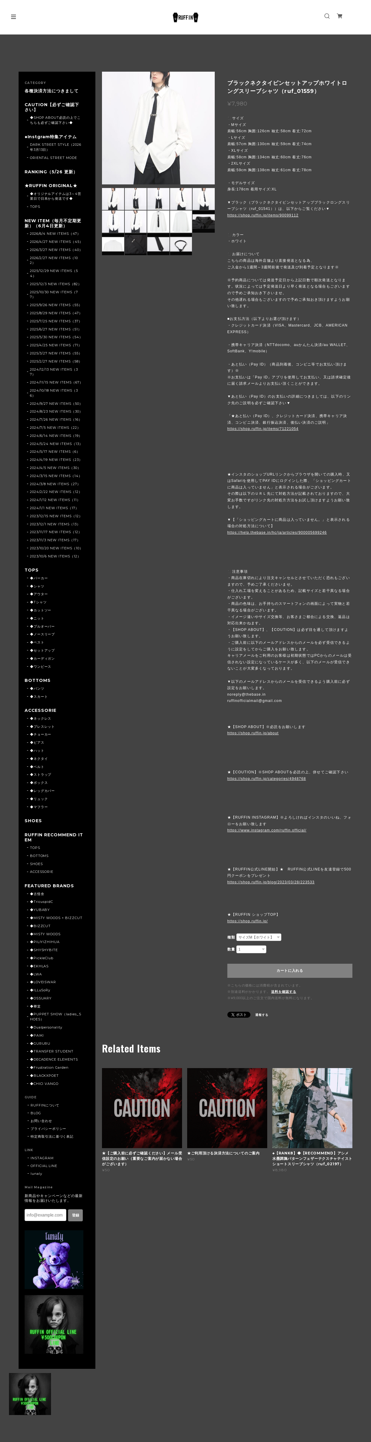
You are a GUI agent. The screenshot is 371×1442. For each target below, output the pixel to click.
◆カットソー (41, 611)
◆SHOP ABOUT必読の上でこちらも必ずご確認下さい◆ (55, 120)
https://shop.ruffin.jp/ (247, 921)
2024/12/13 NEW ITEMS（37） (54, 372)
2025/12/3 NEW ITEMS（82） (56, 284)
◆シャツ (37, 587)
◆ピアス (37, 744)
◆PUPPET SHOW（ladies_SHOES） (55, 1018)
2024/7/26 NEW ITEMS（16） (56, 420)
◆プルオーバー (42, 627)
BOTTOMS (38, 681)
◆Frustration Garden (49, 1069)
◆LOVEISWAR (43, 983)
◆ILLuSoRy (40, 992)
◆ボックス (39, 784)
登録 (75, 1217)
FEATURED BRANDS (49, 887)
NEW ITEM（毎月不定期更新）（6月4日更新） (53, 224)
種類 (231, 937)
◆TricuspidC (41, 903)
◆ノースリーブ (42, 635)
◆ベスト (37, 643)
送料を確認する (283, 992)
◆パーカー (39, 579)
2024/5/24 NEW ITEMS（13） (56, 444)
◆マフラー (39, 808)
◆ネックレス (41, 719)
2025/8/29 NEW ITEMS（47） (56, 314)
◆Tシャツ (38, 603)
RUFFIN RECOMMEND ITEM (52, 839)
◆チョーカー (41, 735)
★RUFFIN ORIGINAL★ (51, 186)
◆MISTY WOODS (45, 935)
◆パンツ (37, 689)
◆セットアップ (42, 651)
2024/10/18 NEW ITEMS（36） (54, 393)
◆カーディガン (42, 659)
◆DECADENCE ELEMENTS (54, 1061)
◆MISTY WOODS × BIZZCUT (56, 919)
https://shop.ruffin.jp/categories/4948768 (266, 779)
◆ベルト (37, 768)
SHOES (33, 822)
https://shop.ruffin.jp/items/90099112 (263, 215)
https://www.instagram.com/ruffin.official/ (267, 830)
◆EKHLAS (39, 968)
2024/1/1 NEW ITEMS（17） (54, 508)
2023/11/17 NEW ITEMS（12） (56, 533)
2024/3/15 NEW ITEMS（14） (56, 476)
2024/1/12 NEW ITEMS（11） (55, 501)
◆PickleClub (42, 959)
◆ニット (37, 619)
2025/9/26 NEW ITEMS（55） (56, 306)
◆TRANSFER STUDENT (51, 1053)
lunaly (36, 1175)
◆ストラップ (41, 776)
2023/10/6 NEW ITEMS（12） (55, 557)
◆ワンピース (41, 667)
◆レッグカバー (42, 792)
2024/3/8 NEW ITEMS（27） (55, 484)
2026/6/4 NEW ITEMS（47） (55, 234)
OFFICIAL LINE (44, 1167)
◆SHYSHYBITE (44, 951)
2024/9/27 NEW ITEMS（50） (56, 404)
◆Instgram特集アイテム (51, 137)
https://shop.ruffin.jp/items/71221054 (263, 429)
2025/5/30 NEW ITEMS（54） (56, 338)
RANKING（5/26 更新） (51, 172)
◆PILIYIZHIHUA (45, 943)
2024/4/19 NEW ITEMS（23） (56, 460)
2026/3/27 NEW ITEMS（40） (56, 250)
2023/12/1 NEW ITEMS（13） (55, 525)
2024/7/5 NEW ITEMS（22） (55, 428)
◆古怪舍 (37, 895)
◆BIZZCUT (40, 927)
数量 (231, 949)
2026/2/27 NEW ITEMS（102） (54, 261)
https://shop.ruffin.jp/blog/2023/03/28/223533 (271, 882)
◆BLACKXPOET (44, 1077)
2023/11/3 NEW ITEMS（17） (55, 541)
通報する (261, 1015)
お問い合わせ (41, 1122)
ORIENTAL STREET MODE (53, 158)
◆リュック (39, 800)
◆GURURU (40, 1045)
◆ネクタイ (39, 759)
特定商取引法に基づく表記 (52, 1138)
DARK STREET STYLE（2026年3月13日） (55, 147)
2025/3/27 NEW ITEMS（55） (56, 354)
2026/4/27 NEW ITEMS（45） (56, 242)
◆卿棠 (35, 1008)
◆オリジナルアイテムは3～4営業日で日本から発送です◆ (55, 197)
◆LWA (36, 975)
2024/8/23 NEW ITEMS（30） (56, 412)
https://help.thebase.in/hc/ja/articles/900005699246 (277, 532)
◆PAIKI (37, 1037)
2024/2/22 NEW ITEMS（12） (56, 493)
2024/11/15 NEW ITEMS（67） (56, 383)
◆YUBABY (40, 911)
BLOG (36, 1114)
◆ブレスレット (42, 727)
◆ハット (37, 752)
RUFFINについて (45, 1107)
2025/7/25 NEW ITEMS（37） (56, 322)
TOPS (35, 207)
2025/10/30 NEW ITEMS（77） (54, 295)
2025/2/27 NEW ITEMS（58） (56, 362)
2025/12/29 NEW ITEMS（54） (54, 274)
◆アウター (39, 595)
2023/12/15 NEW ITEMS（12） (56, 517)
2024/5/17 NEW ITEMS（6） (55, 452)
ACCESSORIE (41, 711)
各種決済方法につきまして (52, 91)
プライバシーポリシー (49, 1130)
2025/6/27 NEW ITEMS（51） (56, 330)
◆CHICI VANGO (44, 1085)
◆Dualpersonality (46, 1029)
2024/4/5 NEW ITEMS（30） (55, 468)
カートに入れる (290, 971)
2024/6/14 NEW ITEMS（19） (56, 436)
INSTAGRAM (42, 1159)
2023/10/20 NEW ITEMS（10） (56, 549)
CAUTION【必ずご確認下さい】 (52, 108)
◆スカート (39, 697)
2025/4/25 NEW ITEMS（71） (56, 346)
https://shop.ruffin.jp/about (253, 733)
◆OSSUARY (41, 1000)
